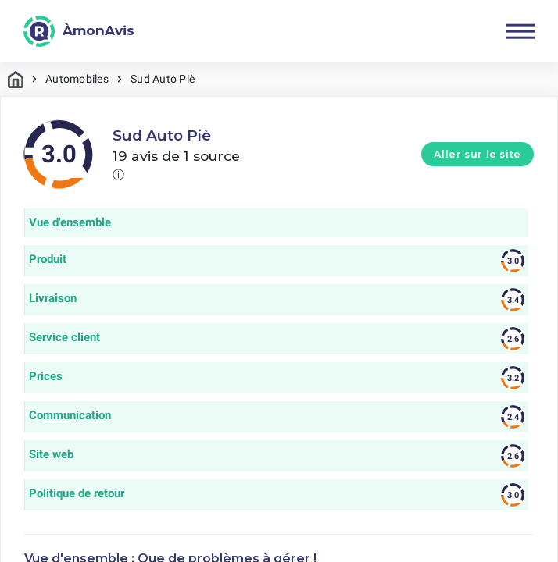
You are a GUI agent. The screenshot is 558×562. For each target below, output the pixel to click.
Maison (15, 79)
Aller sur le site (477, 154)
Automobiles (77, 79)
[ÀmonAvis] (78, 31)
